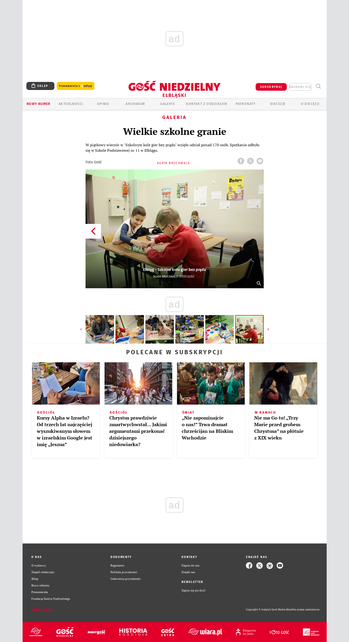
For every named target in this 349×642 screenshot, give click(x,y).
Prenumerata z (75, 86)
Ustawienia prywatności (125, 579)
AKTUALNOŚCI (71, 104)
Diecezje (278, 104)
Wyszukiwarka (318, 86)
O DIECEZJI (310, 104)
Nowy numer (39, 104)
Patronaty (246, 104)
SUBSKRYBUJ (271, 87)
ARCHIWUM (135, 104)
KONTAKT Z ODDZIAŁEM (206, 104)
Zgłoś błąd (42, 609)
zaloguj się (300, 87)
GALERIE (167, 104)
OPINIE (103, 104)
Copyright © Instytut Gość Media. (266, 609)
